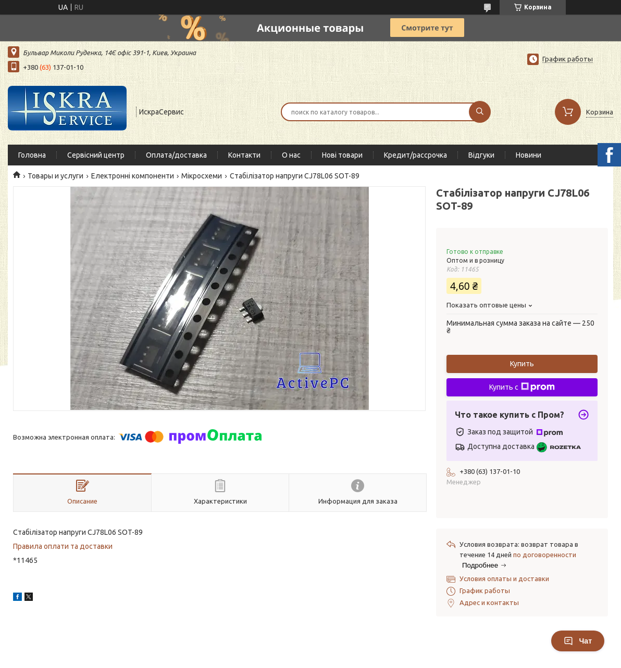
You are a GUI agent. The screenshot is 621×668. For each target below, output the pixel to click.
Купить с (522, 387)
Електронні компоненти (132, 176)
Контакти (244, 155)
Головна (32, 155)
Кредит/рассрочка (415, 155)
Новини (528, 155)
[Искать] (480, 112)
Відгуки (481, 155)
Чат (578, 641)
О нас (291, 155)
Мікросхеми (201, 176)
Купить (522, 363)
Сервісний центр (96, 155)
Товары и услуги (55, 176)
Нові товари (342, 155)
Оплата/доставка (176, 155)
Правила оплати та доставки (63, 546)
